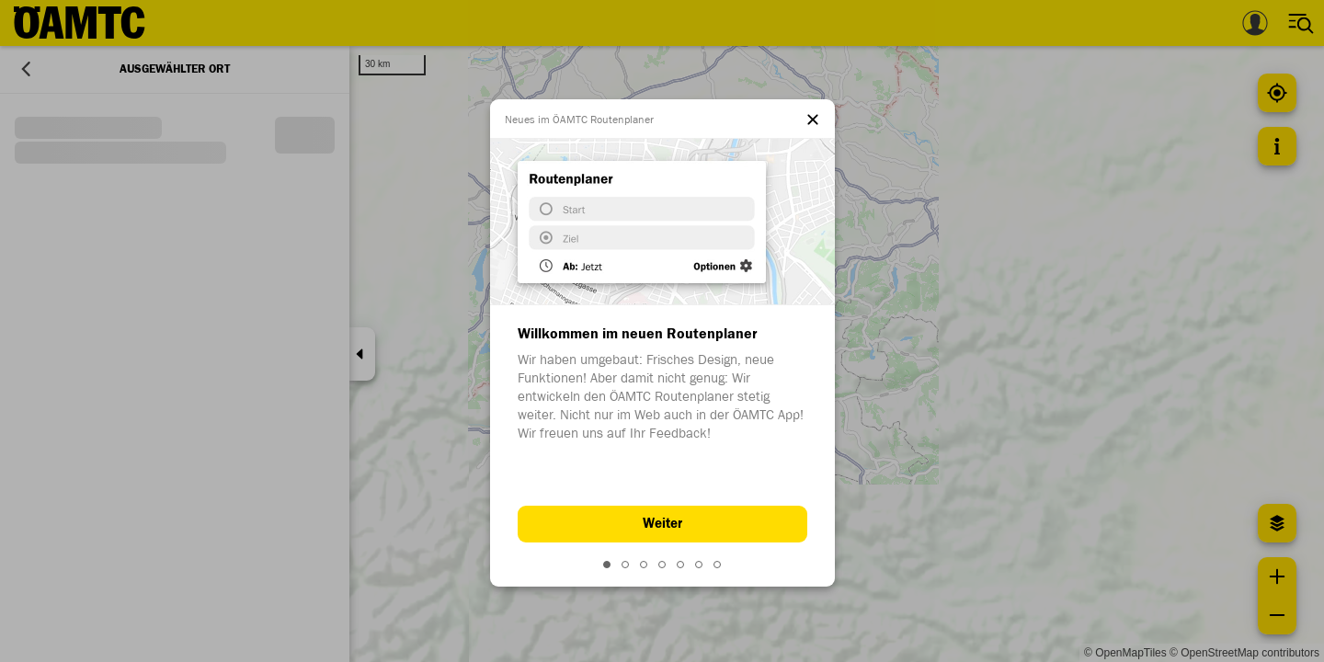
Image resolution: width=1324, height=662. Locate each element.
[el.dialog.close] (813, 121)
